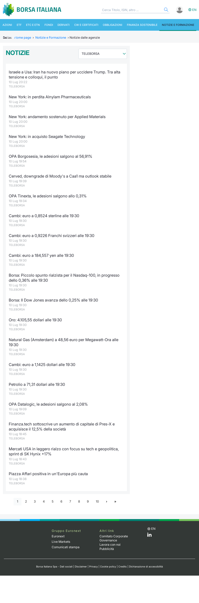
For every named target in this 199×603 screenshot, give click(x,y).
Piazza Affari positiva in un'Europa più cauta (48, 473)
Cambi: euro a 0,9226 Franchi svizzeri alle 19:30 (51, 235)
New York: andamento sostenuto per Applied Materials (57, 116)
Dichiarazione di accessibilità (146, 566)
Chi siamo (9, 36)
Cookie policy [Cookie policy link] (108, 566)
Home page (22, 37)
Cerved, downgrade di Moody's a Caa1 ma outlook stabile (60, 176)
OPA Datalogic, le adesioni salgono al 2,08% (48, 404)
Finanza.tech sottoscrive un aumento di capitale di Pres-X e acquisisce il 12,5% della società (62, 426)
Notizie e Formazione (172, 24)
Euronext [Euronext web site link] (58, 536)
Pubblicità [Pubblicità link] (107, 548)
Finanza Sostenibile (136, 24)
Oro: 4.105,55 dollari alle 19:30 (35, 319)
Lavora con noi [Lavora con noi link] (110, 544)
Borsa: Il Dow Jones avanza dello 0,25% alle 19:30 (53, 300)
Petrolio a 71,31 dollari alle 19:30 (37, 384)
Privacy (93, 566)
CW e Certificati (82, 24)
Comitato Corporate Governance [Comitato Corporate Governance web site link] (114, 538)
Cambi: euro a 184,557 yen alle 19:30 (41, 255)
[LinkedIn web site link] (149, 536)
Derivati (60, 24)
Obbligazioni (108, 24)
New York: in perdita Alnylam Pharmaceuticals (50, 96)
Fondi (46, 24)
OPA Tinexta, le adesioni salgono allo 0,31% (48, 195)
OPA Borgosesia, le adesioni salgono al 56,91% (50, 156)
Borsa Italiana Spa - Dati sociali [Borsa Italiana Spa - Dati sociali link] (54, 566)
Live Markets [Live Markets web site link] (61, 541)
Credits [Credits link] (122, 566)
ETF (17, 24)
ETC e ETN (31, 24)
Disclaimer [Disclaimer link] (81, 566)
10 (97, 502)
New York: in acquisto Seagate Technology (47, 136)
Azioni (6, 24)
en (194, 10)
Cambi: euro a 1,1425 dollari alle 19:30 (42, 364)
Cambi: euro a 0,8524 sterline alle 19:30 (44, 215)
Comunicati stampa (66, 547)
